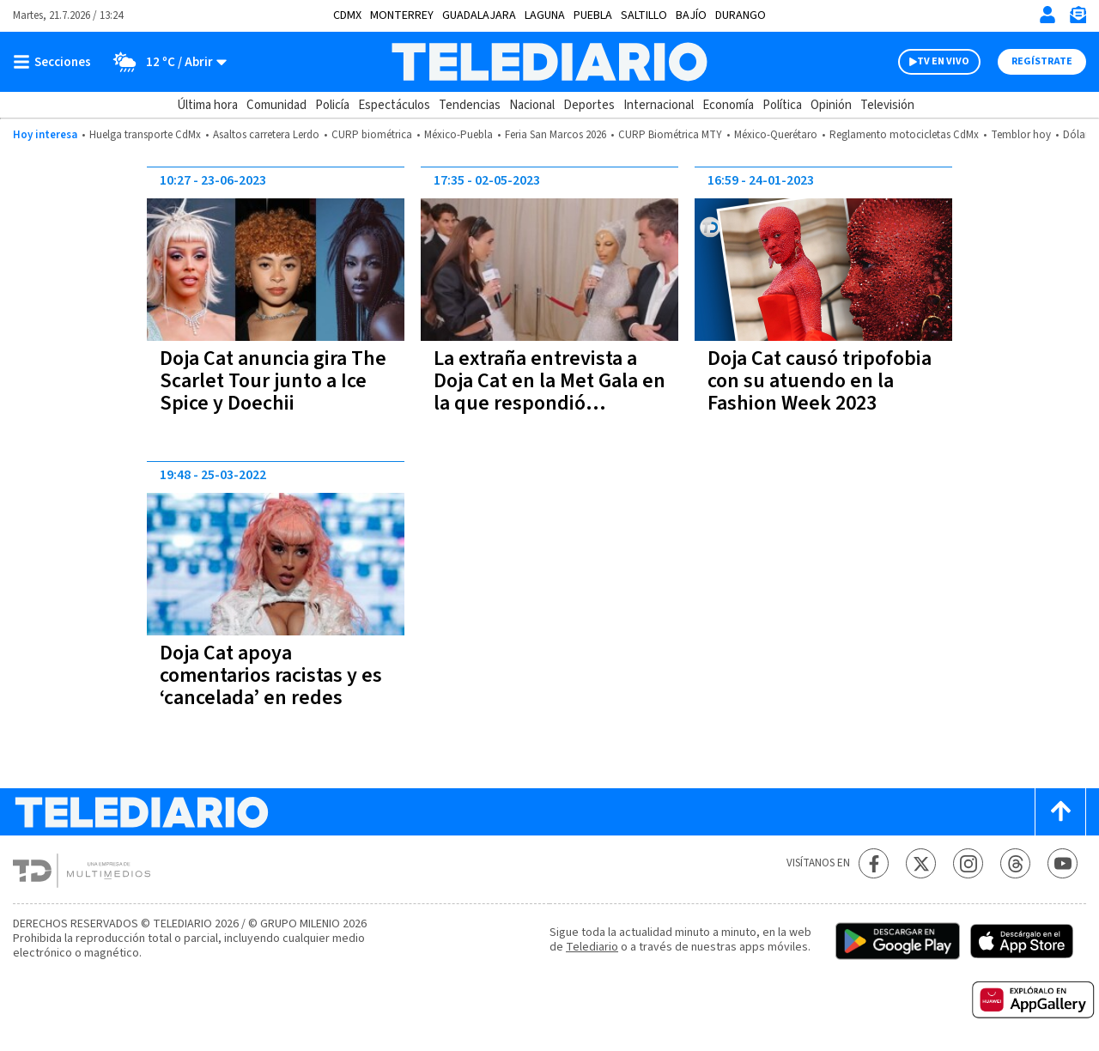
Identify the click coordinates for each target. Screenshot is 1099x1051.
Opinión (831, 105)
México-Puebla (458, 135)
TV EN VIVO (943, 61)
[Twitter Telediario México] (921, 863)
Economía (728, 105)
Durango (740, 15)
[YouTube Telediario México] (1062, 863)
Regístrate (1041, 61)
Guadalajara (479, 15)
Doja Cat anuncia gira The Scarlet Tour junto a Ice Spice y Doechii (273, 380)
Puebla (593, 15)
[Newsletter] (1077, 18)
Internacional (658, 105)
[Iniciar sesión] (1047, 14)
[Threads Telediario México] (1015, 863)
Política (782, 105)
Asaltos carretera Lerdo (266, 135)
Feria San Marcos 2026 (555, 135)
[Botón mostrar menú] (56, 61)
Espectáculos (394, 105)
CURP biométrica (371, 135)
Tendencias (470, 105)
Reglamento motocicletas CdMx (904, 135)
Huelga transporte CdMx (145, 135)
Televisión (887, 105)
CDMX (347, 15)
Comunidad (276, 105)
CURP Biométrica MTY (670, 135)
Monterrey (402, 15)
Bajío (691, 15)
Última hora (207, 105)
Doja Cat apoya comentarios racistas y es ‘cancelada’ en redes (271, 675)
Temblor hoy (1021, 135)
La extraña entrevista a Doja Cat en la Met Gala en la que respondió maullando (549, 391)
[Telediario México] (549, 62)
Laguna (545, 15)
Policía (332, 105)
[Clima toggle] (164, 62)
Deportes (589, 105)
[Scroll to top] (1060, 811)
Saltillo (644, 15)
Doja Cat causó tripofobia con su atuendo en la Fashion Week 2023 (819, 380)
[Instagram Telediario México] (968, 863)
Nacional (532, 105)
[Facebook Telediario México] (874, 863)
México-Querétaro (775, 135)
